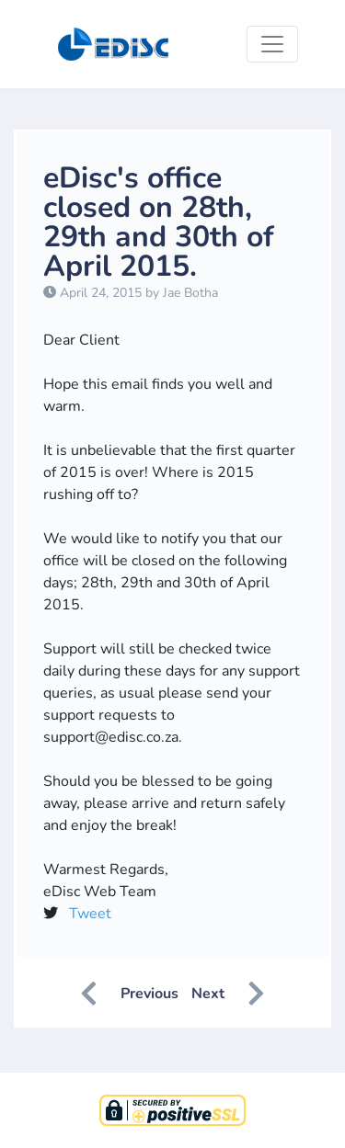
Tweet (90, 914)
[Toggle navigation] (272, 44)
